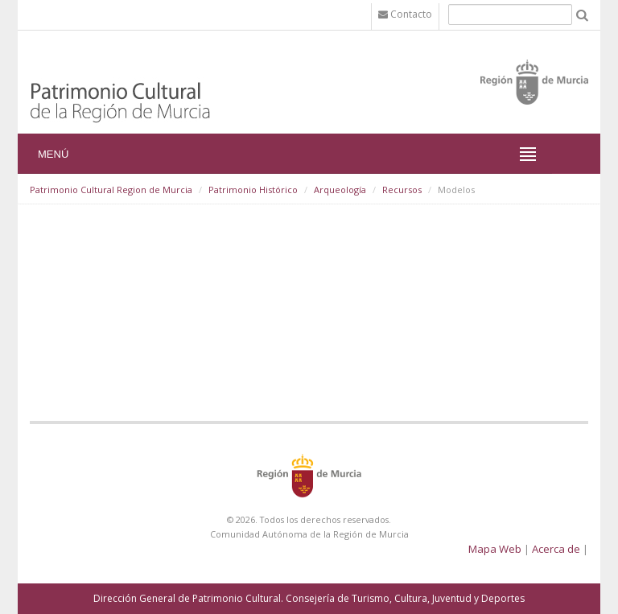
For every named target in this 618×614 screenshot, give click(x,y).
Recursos (402, 189)
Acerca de (556, 549)
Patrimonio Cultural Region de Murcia (111, 189)
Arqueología (340, 189)
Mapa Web (494, 549)
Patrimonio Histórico (253, 189)
